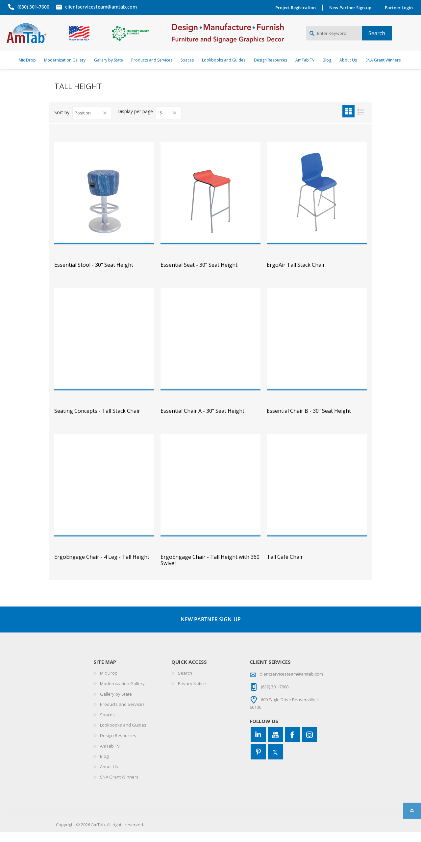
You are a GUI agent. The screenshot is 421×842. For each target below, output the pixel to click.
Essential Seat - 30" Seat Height (199, 275)
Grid (348, 121)
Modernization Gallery (122, 693)
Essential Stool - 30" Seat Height (93, 275)
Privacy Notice (192, 693)
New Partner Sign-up (352, 8)
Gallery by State (116, 704)
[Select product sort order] (92, 122)
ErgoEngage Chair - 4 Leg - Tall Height (101, 567)
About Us (109, 777)
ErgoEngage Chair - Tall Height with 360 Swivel (210, 570)
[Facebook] (292, 744)
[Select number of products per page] (168, 122)
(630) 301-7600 (32, 7)
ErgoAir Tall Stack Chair (296, 275)
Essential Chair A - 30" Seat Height (202, 421)
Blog (104, 766)
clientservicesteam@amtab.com (99, 7)
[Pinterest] (258, 761)
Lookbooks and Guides (123, 735)
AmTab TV (110, 756)
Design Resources (118, 745)
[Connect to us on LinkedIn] (258, 744)
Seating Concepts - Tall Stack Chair (97, 421)
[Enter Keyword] (334, 38)
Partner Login (400, 8)
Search (185, 683)
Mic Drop (108, 683)
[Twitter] (275, 761)
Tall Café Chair (285, 567)
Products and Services (122, 714)
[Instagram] (309, 744)
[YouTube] (275, 744)
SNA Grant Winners (119, 787)
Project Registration (297, 8)
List (361, 121)
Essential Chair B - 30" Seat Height (309, 421)
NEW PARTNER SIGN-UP (211, 629)
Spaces (107, 725)
